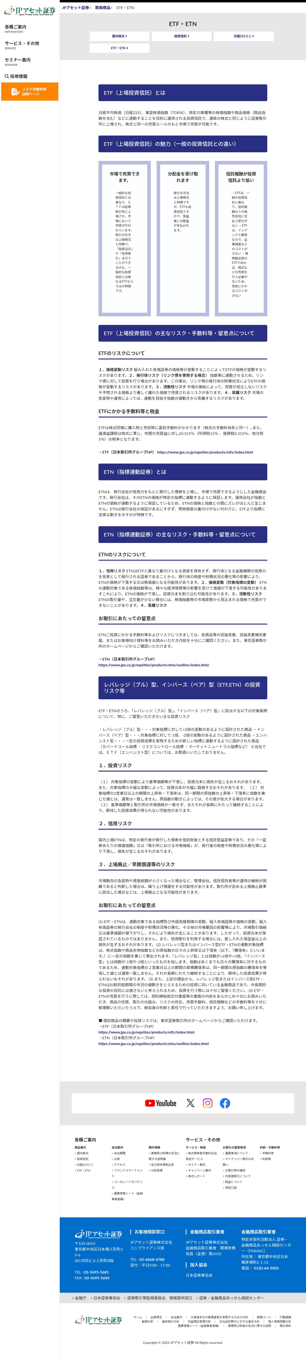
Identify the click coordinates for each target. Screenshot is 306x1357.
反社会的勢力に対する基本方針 (239, 1321)
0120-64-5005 (266, 1268)
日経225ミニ (243, 36)
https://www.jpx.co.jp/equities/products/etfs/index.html (205, 452)
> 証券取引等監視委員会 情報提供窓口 (158, 1298)
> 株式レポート (195, 1176)
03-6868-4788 (151, 1259)
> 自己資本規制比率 (161, 1164)
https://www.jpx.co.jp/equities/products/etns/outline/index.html (153, 664)
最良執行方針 (170, 1321)
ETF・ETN (118, 48)
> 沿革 (116, 1159)
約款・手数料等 (270, 1147)
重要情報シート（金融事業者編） (198, 1326)
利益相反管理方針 (199, 1321)
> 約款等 (265, 1159)
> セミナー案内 (195, 1164)
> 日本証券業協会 (105, 1298)
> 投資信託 (81, 1159)
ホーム (137, 1317)
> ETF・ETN (82, 1170)
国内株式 (118, 36)
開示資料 (285, 1326)
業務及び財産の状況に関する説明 (249, 1326)
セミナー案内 (18, 61)
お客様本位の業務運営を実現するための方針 (219, 1317)
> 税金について (232, 1182)
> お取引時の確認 (234, 1170)
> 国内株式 (81, 1153)
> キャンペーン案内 (198, 1170)
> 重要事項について (235, 1153)
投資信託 (180, 36)
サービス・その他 (22, 45)
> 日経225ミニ (84, 1164)
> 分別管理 (156, 1170)
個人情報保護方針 (279, 1321)
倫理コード (264, 1317)
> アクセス (118, 1164)
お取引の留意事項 (234, 1147)
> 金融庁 (79, 1298)
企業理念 (156, 1317)
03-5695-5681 (96, 1272)
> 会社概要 (119, 1153)
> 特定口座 (230, 1187)
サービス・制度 (196, 1147)
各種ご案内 (15, 28)
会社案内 (117, 1147)
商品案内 (80, 1147)
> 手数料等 (267, 1153)
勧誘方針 (147, 1321)
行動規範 (285, 1317)
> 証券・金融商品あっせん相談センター (230, 1298)
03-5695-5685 (97, 1277)
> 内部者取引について (237, 1176)
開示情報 (154, 1147)
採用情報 (16, 76)
